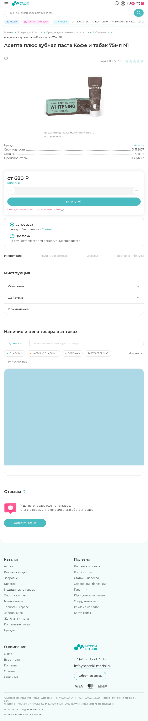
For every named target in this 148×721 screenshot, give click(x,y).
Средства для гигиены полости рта (67, 32)
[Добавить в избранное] (6, 58)
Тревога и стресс (16, 607)
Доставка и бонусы (130, 255)
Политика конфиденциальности (23, 709)
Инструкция (13, 255)
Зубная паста (101, 32)
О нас (8, 654)
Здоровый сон (14, 613)
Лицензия (11, 677)
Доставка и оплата (87, 566)
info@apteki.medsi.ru (92, 666)
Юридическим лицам (89, 595)
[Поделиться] (14, 58)
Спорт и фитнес (15, 595)
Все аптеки (12, 659)
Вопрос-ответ (83, 572)
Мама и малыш (14, 601)
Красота (10, 584)
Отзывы (92, 255)
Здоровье (11, 578)
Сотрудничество (86, 601)
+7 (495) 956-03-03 (90, 659)
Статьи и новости (86, 578)
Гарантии (80, 589)
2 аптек (47, 229)
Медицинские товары (19, 589)
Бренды (9, 630)
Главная (9, 32)
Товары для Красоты (30, 32)
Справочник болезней (90, 584)
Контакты (10, 665)
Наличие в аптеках (54, 255)
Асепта (139, 145)
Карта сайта (82, 613)
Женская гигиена (16, 618)
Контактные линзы (17, 624)
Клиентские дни (15, 572)
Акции (8, 566)
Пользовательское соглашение (23, 714)
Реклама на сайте (86, 607)
